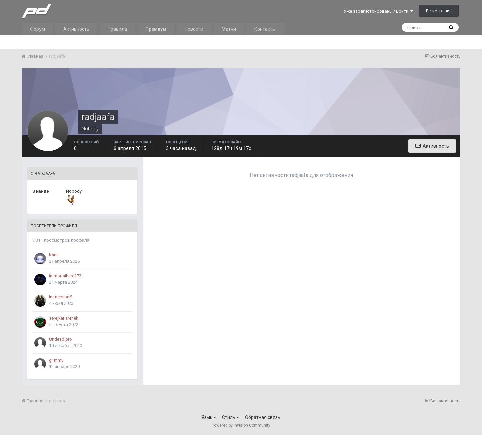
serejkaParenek (63, 318)
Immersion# (60, 296)
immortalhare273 (65, 275)
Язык (209, 417)
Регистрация (439, 10)
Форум (37, 29)
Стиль (230, 417)
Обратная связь (262, 417)
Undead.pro (60, 339)
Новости (194, 29)
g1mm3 (56, 360)
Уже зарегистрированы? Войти (378, 11)
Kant (53, 254)
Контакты (265, 29)
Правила (117, 29)
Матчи (229, 29)
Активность (76, 29)
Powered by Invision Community (241, 425)
